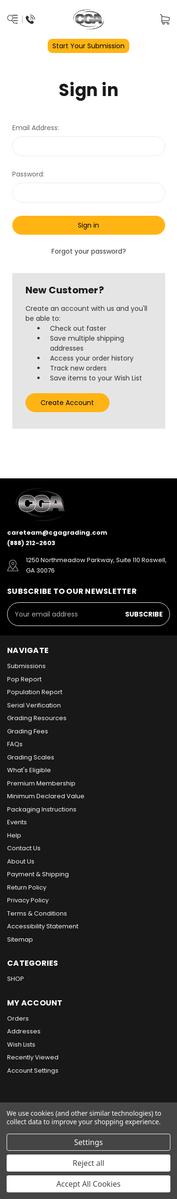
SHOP (15, 978)
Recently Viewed (33, 1057)
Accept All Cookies (89, 1184)
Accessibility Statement (42, 926)
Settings (88, 1142)
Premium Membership (41, 783)
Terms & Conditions (37, 913)
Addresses (24, 1031)
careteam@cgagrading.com (57, 532)
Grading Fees (27, 731)
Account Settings (33, 1070)
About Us (20, 861)
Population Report (34, 692)
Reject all (88, 1163)
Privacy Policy (28, 900)
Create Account (67, 402)
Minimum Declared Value (45, 796)
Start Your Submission (88, 46)
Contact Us (24, 848)
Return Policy (26, 887)
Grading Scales (30, 757)
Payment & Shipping (38, 874)
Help (14, 835)
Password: (28, 174)
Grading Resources (37, 718)
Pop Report (24, 679)
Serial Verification (34, 705)
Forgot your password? (88, 251)
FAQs (15, 744)
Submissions (26, 665)
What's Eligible (29, 770)
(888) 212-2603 (31, 542)
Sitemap (20, 939)
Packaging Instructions (41, 809)
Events (17, 822)
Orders (18, 1018)
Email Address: (35, 127)
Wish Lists (21, 1044)
